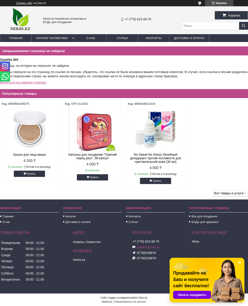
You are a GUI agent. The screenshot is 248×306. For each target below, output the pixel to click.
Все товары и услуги (229, 193)
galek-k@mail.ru (148, 247)
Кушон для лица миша (29, 154)
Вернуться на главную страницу (23, 82)
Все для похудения (204, 216)
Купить (31, 173)
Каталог (71, 216)
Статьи (122, 38)
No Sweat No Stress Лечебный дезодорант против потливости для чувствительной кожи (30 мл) (155, 158)
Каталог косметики (52, 38)
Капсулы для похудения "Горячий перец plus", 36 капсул (92, 156)
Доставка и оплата (189, 38)
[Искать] (243, 26)
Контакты (153, 38)
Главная (16, 38)
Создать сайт (24, 3)
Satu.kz (143, 297)
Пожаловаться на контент (130, 301)
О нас (90, 38)
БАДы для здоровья (204, 222)
